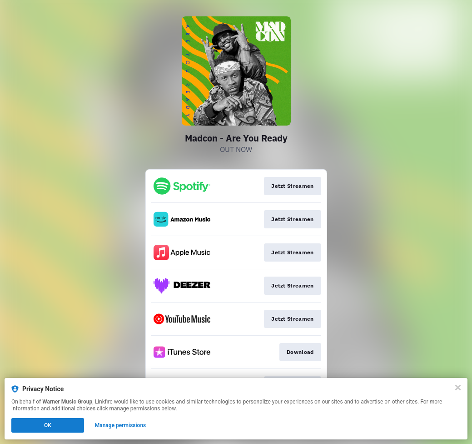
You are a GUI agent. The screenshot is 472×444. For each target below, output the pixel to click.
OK (47, 425)
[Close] (458, 387)
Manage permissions (120, 425)
